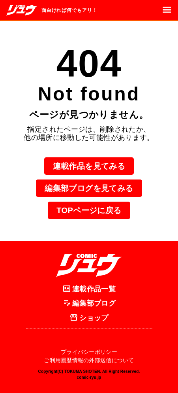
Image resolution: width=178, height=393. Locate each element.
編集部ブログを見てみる (89, 188)
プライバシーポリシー (89, 352)
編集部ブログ (89, 303)
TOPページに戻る (88, 210)
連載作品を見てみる (89, 166)
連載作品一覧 (89, 289)
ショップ (88, 318)
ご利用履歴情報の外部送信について (89, 360)
